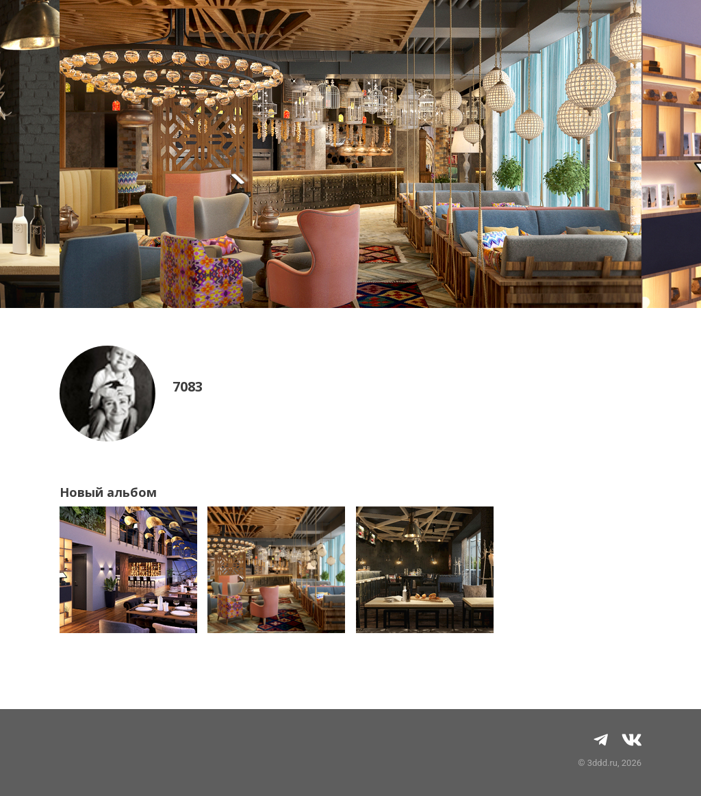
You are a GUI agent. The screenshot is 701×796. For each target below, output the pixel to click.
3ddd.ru (602, 763)
